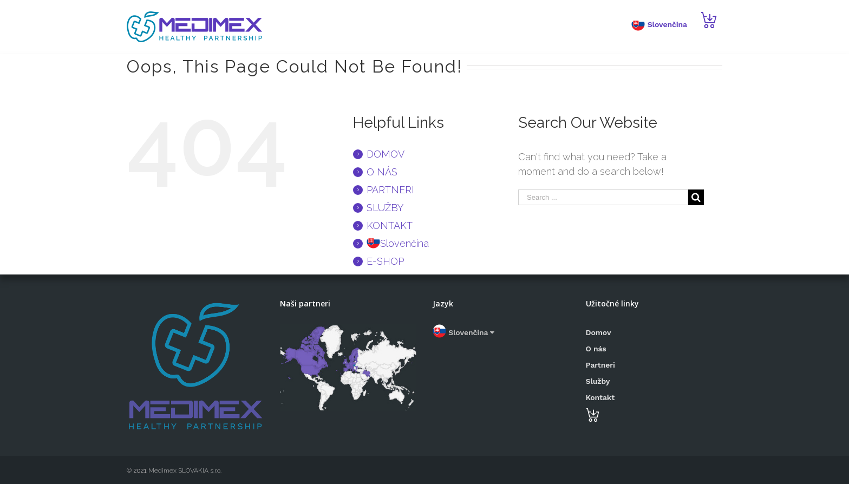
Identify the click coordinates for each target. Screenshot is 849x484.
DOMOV (385, 154)
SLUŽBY (385, 207)
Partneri (600, 365)
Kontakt (600, 397)
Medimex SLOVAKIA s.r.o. (184, 470)
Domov (598, 332)
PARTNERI (390, 189)
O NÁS (382, 172)
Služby (598, 381)
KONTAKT (390, 225)
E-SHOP (385, 261)
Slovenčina (463, 332)
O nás (596, 348)
